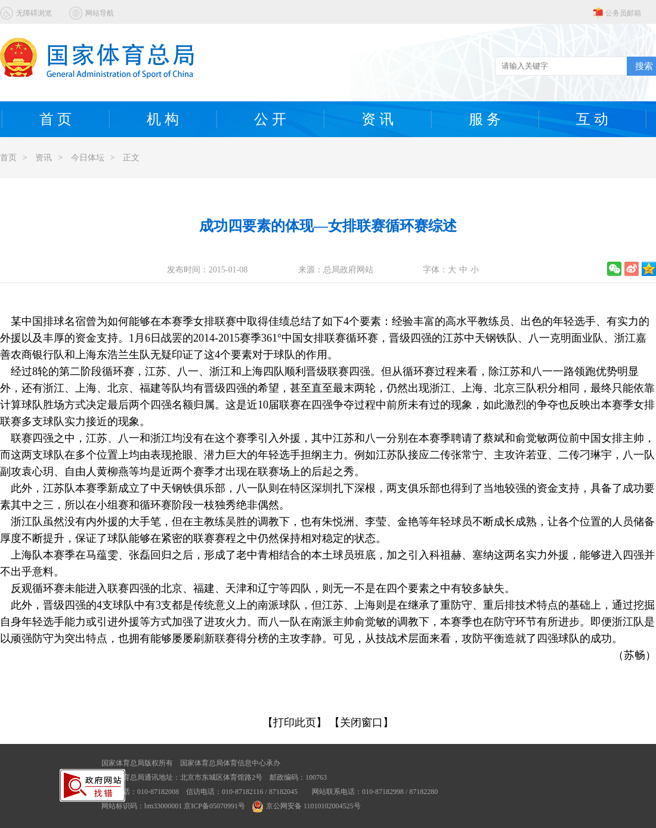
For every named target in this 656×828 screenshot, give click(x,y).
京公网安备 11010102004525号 (306, 806)
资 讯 (377, 119)
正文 (131, 157)
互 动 (592, 119)
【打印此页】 (294, 722)
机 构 (163, 119)
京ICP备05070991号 (214, 806)
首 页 (55, 119)
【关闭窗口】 (361, 722)
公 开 (270, 119)
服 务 (485, 119)
